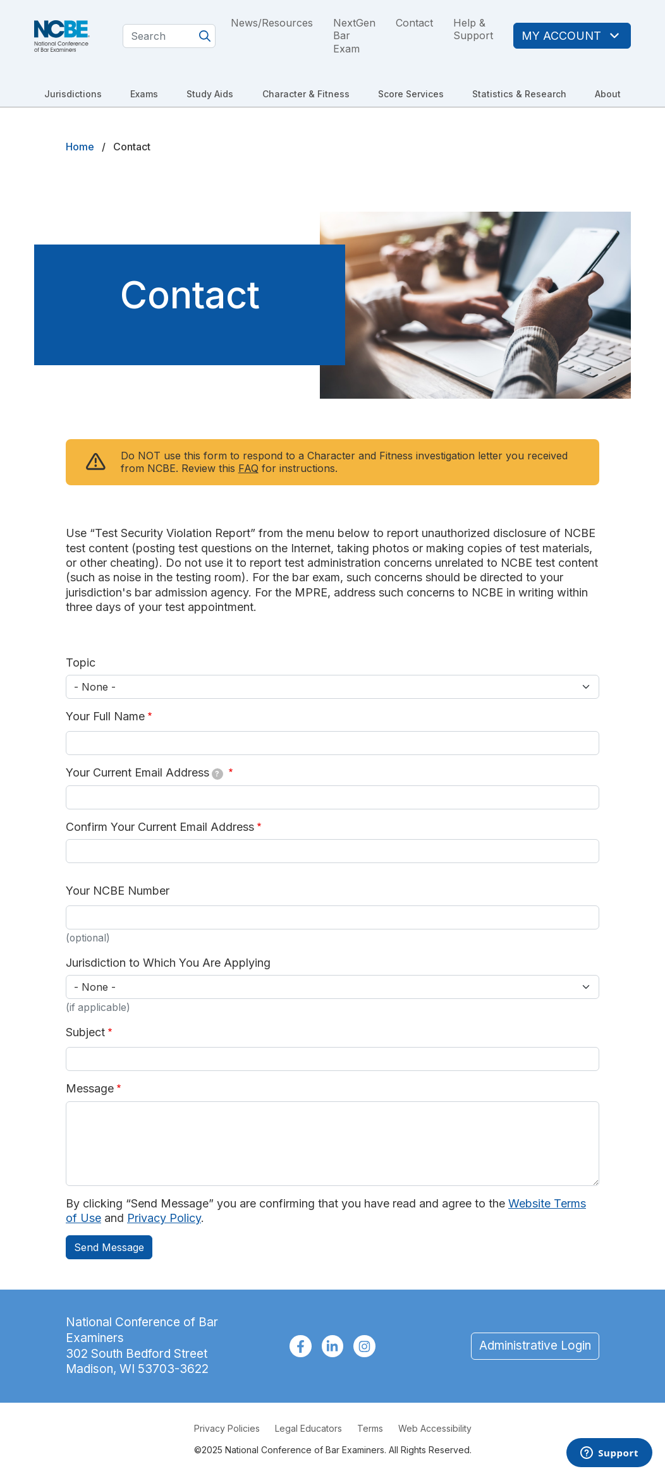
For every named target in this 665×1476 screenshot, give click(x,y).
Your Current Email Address (144, 773)
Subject (85, 1032)
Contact (414, 22)
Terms (370, 1428)
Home (80, 146)
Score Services (411, 93)
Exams (144, 93)
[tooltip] (217, 774)
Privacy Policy (164, 1218)
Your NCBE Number (117, 890)
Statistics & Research (519, 93)
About (608, 93)
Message (90, 1088)
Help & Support (473, 29)
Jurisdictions (73, 93)
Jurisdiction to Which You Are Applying (168, 962)
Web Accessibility (435, 1428)
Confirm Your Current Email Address (160, 826)
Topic (80, 662)
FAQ (248, 468)
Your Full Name (105, 716)
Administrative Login (535, 1345)
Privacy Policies (227, 1428)
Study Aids (209, 93)
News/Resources (272, 22)
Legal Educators (308, 1428)
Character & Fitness (306, 93)
